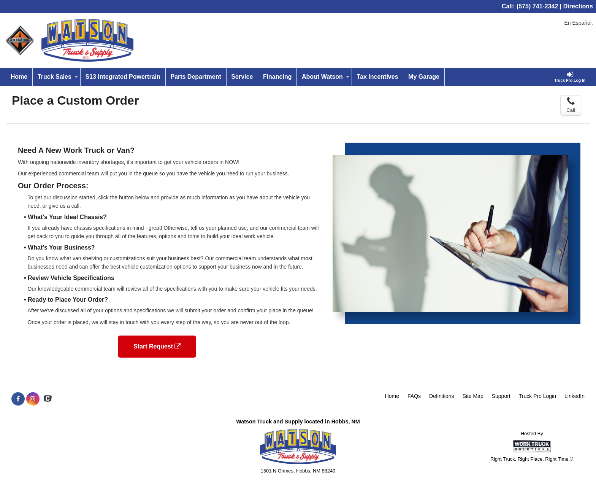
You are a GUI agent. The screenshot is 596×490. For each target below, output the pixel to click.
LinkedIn (574, 396)
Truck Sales (58, 76)
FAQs (414, 396)
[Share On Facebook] (18, 399)
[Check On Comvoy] (47, 399)
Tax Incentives (377, 76)
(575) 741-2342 (537, 6)
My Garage (423, 76)
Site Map (472, 396)
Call (570, 105)
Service (242, 76)
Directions (578, 6)
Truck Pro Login (537, 396)
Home (19, 76)
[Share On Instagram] (33, 399)
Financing (277, 76)
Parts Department (195, 76)
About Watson (326, 76)
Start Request (157, 346)
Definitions (441, 396)
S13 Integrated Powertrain (122, 76)
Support (501, 396)
